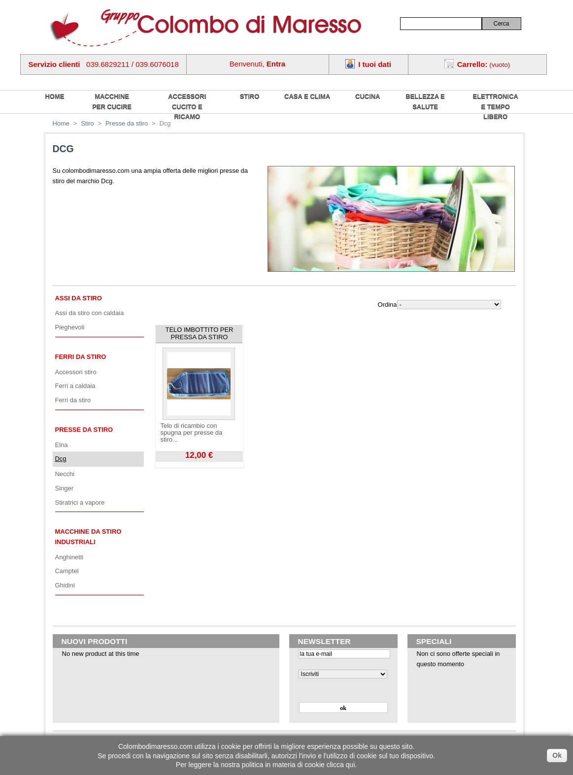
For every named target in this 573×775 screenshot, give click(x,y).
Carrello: (472, 64)
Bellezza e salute (424, 101)
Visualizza (169, 465)
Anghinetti (69, 557)
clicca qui (341, 765)
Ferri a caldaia (75, 385)
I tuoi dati (374, 64)
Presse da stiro (126, 123)
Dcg (61, 458)
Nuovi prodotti (95, 641)
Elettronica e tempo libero (495, 106)
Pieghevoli (70, 327)
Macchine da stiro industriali (88, 537)
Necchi (65, 474)
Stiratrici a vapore (80, 502)
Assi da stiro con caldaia (89, 313)
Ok (557, 755)
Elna (61, 445)
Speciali (434, 641)
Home (61, 123)
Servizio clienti (54, 64)
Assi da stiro (78, 298)
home (55, 96)
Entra (276, 64)
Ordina (387, 304)
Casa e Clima (307, 96)
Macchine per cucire (112, 101)
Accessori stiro (76, 372)
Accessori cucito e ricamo (187, 106)
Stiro (250, 96)
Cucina (367, 96)
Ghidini (65, 585)
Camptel (67, 571)
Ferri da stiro (80, 356)
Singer (64, 488)
